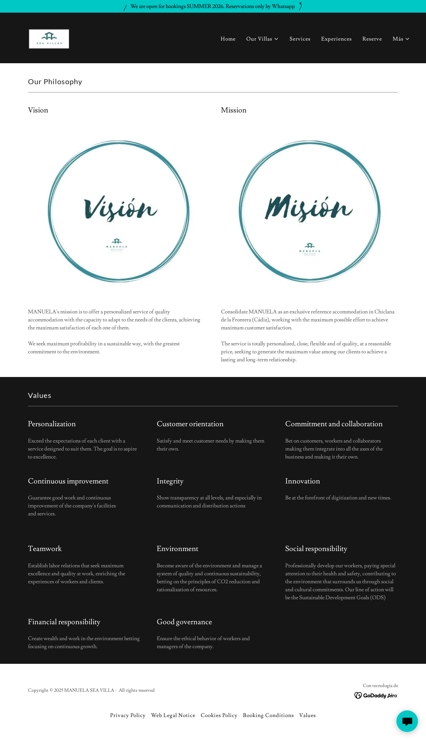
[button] (262, 39)
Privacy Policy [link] (128, 715)
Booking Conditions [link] (268, 715)
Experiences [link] (336, 39)
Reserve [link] (372, 39)
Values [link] (307, 715)
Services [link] (300, 39)
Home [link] (228, 39)
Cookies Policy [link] (219, 715)
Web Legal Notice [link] (173, 715)
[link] (49, 36)
